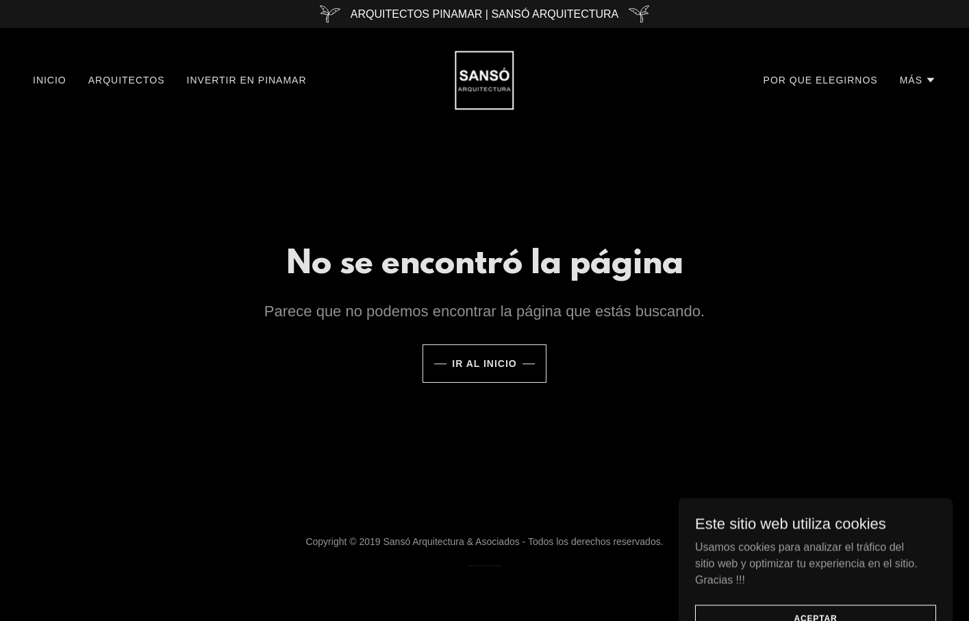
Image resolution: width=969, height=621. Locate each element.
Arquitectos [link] (126, 80)
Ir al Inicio (484, 363)
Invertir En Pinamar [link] (247, 80)
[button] (918, 80)
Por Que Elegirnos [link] (821, 80)
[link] (484, 79)
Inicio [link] (49, 80)
